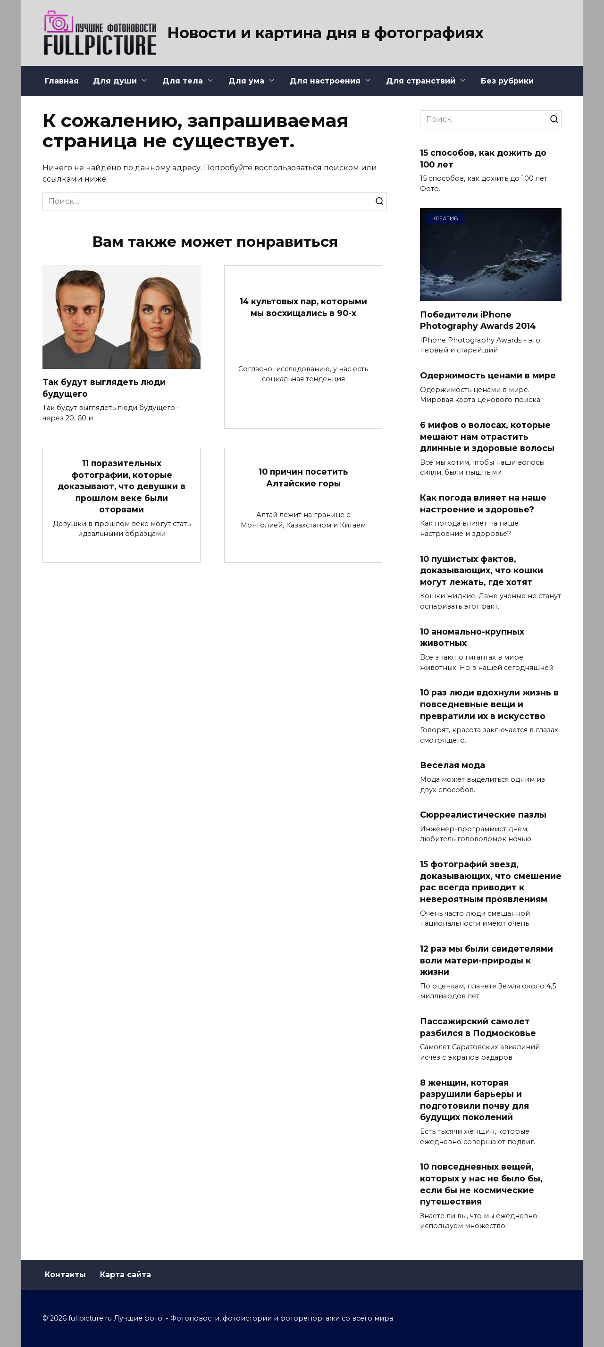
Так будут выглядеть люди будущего (104, 388)
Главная (62, 80)
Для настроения (325, 80)
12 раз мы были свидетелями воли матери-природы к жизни (486, 960)
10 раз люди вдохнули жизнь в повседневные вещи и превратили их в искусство (489, 703)
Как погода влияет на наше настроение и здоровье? (483, 503)
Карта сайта (125, 1274)
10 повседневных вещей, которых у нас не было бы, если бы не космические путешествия (481, 1184)
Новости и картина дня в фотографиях (325, 33)
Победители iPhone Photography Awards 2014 (479, 320)
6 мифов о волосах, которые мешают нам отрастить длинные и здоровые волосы (487, 436)
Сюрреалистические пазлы (483, 815)
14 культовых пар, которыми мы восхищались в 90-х (303, 307)
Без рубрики (507, 80)
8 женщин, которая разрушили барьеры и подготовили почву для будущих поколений (474, 1099)
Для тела (182, 80)
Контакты (65, 1274)
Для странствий (420, 80)
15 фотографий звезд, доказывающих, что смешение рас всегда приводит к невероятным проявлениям (491, 881)
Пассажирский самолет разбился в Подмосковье (478, 1027)
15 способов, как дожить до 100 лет (483, 158)
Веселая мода (452, 765)
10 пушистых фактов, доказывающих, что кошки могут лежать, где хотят (481, 569)
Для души (115, 80)
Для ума (246, 80)
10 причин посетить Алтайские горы (303, 477)
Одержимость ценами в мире (488, 375)
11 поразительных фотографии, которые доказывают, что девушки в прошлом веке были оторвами (121, 486)
